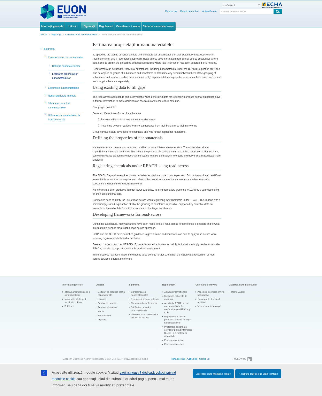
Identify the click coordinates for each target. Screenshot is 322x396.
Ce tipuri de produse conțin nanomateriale (111, 293)
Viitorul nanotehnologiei (209, 306)
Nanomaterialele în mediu (62, 95)
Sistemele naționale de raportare (175, 297)
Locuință (102, 299)
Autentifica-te (209, 11)
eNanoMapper (238, 292)
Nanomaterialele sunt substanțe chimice (75, 300)
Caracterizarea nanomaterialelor (65, 57)
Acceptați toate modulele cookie (213, 373)
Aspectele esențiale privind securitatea (211, 293)
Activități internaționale (175, 292)
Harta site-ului (178, 359)
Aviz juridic (192, 359)
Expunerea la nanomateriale (63, 87)
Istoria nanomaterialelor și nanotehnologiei (77, 293)
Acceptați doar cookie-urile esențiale (258, 373)
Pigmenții (102, 319)
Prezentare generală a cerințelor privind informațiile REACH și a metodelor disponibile (178, 331)
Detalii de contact (189, 11)
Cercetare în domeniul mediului (209, 300)
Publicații (69, 306)
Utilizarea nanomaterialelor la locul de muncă (64, 117)
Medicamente (104, 315)
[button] (41, 48)
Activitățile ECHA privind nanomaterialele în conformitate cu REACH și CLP (177, 308)
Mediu (101, 311)
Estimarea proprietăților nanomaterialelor (65, 76)
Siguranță (49, 48)
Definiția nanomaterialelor (66, 66)
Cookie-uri (204, 359)
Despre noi (171, 11)
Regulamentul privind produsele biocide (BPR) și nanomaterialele (177, 319)
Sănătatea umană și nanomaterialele (59, 105)
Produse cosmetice (107, 303)
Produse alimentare (107, 307)
